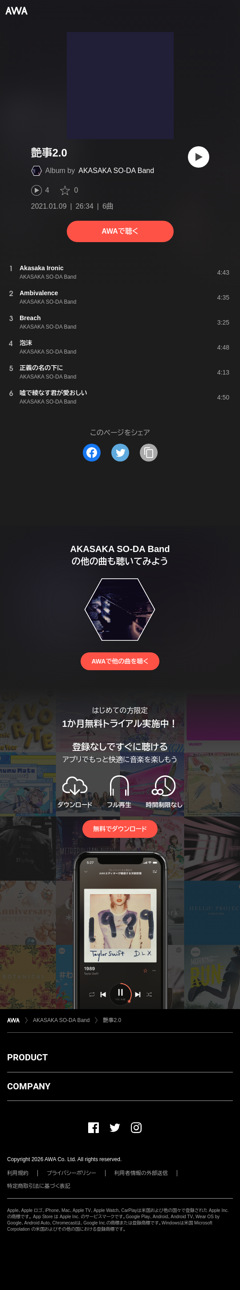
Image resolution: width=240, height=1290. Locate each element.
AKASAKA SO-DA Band (116, 170)
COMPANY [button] (28, 1086)
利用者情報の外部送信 (141, 1173)
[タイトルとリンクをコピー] (149, 453)
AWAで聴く (120, 231)
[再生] (198, 157)
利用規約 (17, 1173)
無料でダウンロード (119, 829)
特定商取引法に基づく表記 (38, 1186)
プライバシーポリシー (71, 1173)
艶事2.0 (112, 1020)
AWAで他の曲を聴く (119, 661)
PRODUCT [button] (27, 1057)
